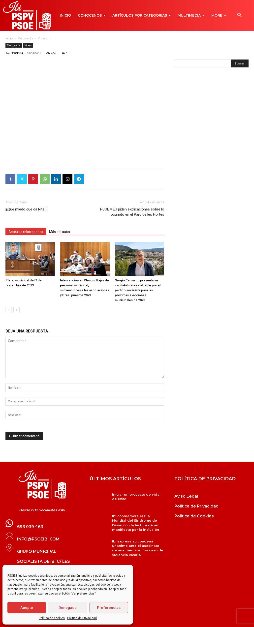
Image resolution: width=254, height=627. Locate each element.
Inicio (9, 38)
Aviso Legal (186, 496)
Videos (43, 38)
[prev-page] (8, 310)
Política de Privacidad (82, 618)
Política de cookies (52, 618)
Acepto (26, 607)
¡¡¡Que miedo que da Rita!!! (26, 209)
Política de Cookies (194, 516)
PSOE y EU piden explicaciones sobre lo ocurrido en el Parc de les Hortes (132, 212)
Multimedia (25, 38)
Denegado (68, 607)
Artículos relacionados (25, 232)
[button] (239, 15)
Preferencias (109, 607)
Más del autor (59, 232)
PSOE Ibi (17, 53)
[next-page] (16, 310)
